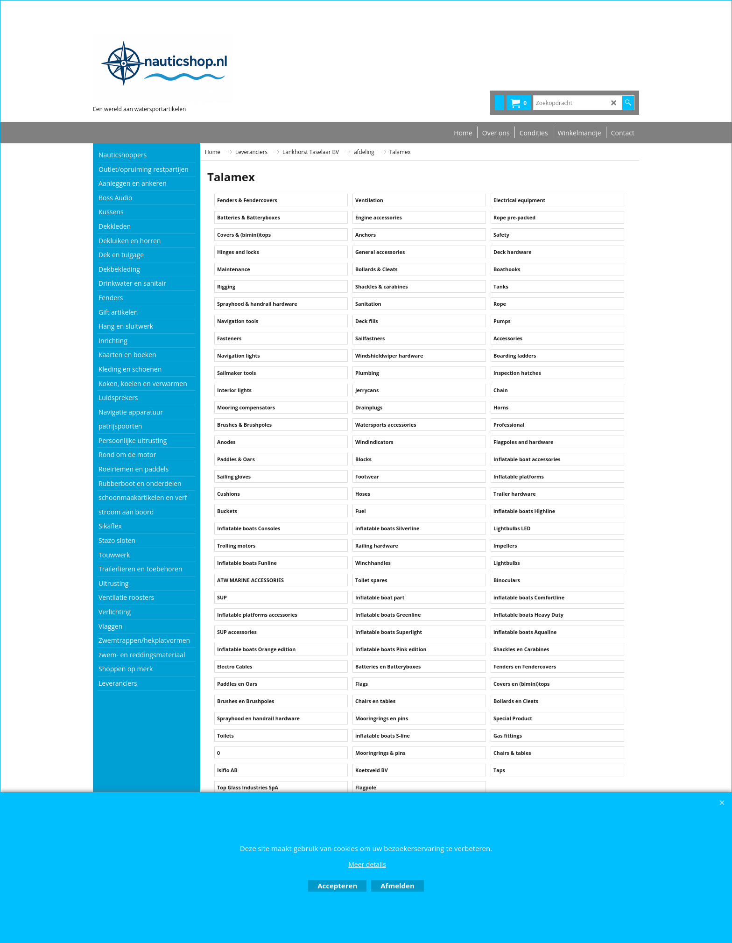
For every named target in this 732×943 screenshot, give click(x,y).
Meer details (367, 864)
